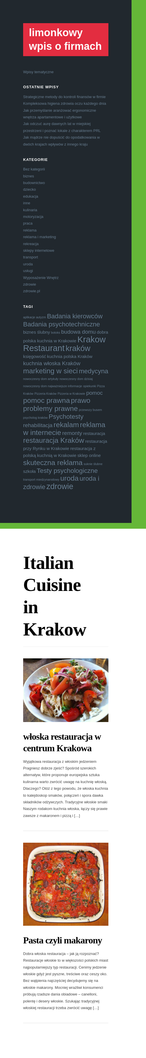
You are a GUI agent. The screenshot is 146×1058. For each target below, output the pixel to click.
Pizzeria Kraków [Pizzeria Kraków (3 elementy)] (45, 393)
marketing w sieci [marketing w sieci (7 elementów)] (50, 371)
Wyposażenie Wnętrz (41, 277)
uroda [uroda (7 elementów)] (69, 478)
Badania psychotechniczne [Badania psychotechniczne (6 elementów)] (61, 324)
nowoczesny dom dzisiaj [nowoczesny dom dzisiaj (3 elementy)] (76, 379)
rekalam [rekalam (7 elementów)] (66, 425)
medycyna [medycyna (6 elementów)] (93, 371)
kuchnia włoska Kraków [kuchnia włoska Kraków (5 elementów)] (51, 363)
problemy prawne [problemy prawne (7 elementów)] (50, 408)
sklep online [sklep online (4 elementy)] (89, 455)
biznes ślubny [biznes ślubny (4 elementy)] (36, 332)
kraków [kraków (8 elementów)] (78, 348)
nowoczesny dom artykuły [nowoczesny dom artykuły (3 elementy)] (40, 379)
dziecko (29, 189)
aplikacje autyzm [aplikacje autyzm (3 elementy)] (34, 317)
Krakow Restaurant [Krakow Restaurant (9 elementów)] (64, 343)
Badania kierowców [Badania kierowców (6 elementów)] (74, 316)
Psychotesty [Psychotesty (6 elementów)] (66, 416)
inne (26, 203)
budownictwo (34, 183)
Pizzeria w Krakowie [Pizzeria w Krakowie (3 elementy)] (71, 393)
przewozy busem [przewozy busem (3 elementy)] (90, 410)
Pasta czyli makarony (62, 940)
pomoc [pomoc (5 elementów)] (94, 393)
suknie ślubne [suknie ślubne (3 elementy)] (93, 464)
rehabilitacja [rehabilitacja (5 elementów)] (38, 425)
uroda (28, 264)
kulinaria (30, 210)
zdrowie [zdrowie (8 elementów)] (60, 486)
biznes (28, 176)
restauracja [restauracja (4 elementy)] (94, 433)
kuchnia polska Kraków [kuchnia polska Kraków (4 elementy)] (70, 356)
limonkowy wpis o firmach (65, 39)
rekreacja (30, 244)
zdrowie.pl (31, 291)
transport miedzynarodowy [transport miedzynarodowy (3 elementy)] (41, 479)
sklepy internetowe (38, 250)
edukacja (30, 196)
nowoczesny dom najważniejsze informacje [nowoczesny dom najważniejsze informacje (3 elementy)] (52, 386)
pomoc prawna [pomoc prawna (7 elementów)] (46, 400)
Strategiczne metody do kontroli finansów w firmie (64, 97)
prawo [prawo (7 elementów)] (80, 400)
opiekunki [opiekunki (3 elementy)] (89, 386)
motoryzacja (33, 216)
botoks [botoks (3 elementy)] (55, 332)
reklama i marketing (39, 237)
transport (30, 257)
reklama (29, 230)
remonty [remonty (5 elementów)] (72, 433)
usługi (28, 271)
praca (28, 223)
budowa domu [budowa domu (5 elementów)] (78, 332)
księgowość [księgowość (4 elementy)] (34, 356)
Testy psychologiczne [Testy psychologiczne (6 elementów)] (67, 470)
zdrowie (29, 284)
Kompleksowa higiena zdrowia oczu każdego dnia (64, 103)
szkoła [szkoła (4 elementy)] (29, 471)
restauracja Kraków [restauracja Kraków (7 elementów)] (53, 440)
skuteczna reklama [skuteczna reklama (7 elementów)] (53, 462)
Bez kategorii (34, 169)
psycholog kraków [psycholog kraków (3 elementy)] (35, 417)
